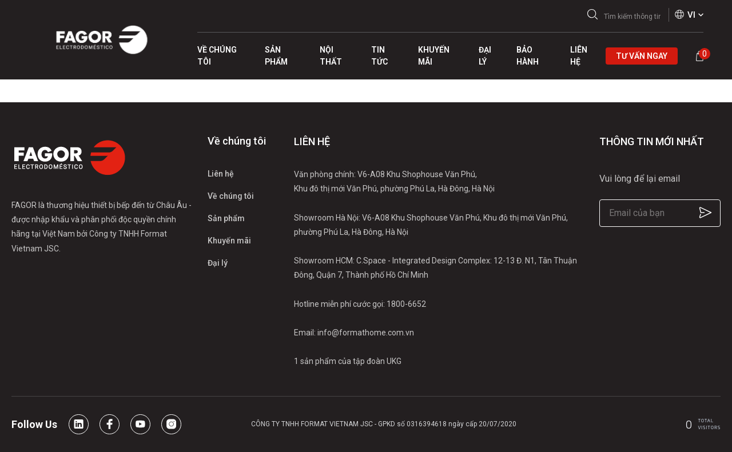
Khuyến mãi (229, 240)
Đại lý (218, 262)
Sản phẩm (226, 218)
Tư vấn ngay (641, 56)
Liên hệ (221, 173)
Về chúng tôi (231, 196)
